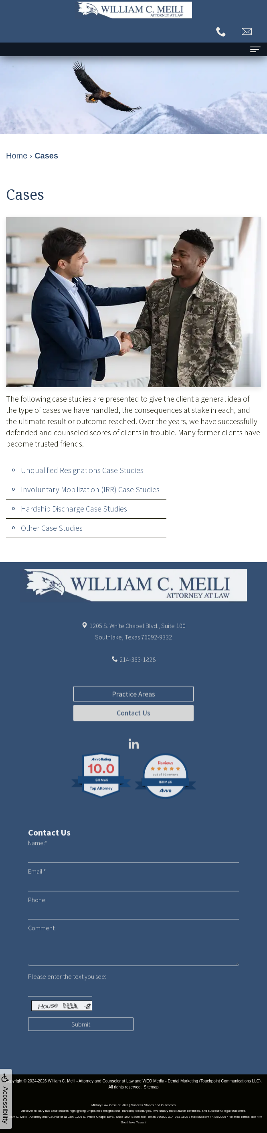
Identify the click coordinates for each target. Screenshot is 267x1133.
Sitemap (151, 1087)
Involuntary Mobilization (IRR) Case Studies (90, 489)
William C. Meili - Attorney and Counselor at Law (91, 1081)
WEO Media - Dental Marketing (170, 1081)
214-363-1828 (137, 674)
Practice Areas (133, 724)
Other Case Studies (52, 528)
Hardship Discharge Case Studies (74, 509)
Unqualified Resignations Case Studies (82, 470)
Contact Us (133, 743)
